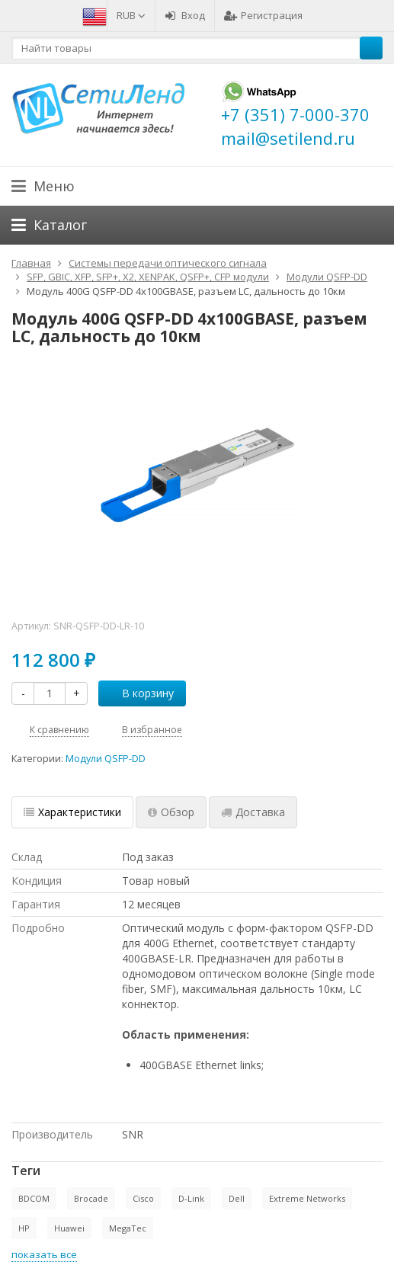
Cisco (143, 1198)
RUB (131, 15)
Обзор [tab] (171, 812)
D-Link (191, 1198)
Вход (185, 15)
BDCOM (34, 1198)
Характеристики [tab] (72, 812)
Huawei (69, 1228)
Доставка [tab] (253, 812)
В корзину (139, 693)
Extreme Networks (307, 1198)
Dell (237, 1198)
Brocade (91, 1198)
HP (24, 1228)
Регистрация (263, 15)
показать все (44, 1254)
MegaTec (127, 1228)
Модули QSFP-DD (106, 758)
